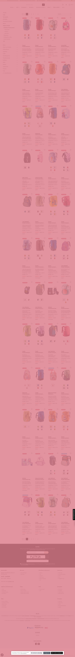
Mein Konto (22, 572)
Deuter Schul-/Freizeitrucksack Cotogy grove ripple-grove (40, 224)
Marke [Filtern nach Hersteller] (10, 46)
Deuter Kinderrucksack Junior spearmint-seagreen (26, 92)
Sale (4, 42)
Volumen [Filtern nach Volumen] (10, 70)
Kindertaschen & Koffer (5, 604)
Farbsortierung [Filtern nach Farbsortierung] (10, 51)
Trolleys (21, 588)
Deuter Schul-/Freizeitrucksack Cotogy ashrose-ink (40, 268)
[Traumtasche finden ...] (35, 5)
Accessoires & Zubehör (7, 23)
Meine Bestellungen (24, 574)
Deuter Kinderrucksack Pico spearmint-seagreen (52, 48)
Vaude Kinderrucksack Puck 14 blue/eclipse (52, 136)
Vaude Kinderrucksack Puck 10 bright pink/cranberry (65, 224)
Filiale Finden (60, 574)
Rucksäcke (5, 20)
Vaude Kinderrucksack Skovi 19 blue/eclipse (39, 395)
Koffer (4, 16)
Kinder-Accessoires (7, 40)
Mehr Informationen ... (24, 653)
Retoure (59, 577)
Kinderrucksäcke (6, 31)
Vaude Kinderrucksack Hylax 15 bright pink (66, 354)
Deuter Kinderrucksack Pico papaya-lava (39, 92)
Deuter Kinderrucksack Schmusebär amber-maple (53, 439)
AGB (47, 565)
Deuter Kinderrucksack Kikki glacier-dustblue (65, 309)
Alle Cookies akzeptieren (57, 652)
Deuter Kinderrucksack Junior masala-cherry (39, 48)
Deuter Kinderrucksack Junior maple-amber (53, 92)
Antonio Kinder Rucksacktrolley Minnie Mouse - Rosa (39, 180)
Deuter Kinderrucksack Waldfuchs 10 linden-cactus (26, 439)
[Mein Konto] (66, 5)
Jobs (40, 581)
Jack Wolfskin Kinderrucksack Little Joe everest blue (65, 92)
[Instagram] (39, 645)
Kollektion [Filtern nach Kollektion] (10, 61)
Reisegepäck (5, 18)
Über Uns (41, 574)
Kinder (2, 600)
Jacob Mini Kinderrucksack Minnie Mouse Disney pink (65, 48)
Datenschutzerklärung (43, 580)
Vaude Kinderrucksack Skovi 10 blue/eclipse (39, 439)
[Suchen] (49, 5)
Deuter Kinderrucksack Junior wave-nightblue (26, 48)
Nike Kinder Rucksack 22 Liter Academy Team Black (26, 180)
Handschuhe (60, 603)
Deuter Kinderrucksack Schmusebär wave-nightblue (26, 268)
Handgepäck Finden (61, 580)
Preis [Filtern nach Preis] (10, 72)
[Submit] (46, 554)
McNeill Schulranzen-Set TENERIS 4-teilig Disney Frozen (26, 481)
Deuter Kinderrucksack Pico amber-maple (65, 439)
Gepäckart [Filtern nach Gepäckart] (10, 53)
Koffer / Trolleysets (23, 592)
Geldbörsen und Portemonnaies (7, 588)
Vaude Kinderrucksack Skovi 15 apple (26, 354)
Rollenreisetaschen (61, 595)
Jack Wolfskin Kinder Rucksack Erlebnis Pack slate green (65, 481)
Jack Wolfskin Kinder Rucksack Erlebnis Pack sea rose (26, 525)
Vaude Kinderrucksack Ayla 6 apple (39, 525)
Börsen (4, 25)
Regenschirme (60, 604)
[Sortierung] (64, 16)
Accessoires (59, 600)
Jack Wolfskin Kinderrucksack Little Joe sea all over (26, 224)
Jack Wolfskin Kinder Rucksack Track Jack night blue (26, 309)
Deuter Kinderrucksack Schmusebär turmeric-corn (52, 224)
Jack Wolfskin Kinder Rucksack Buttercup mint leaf (65, 525)
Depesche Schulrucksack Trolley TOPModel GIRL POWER (26, 395)
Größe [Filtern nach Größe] (10, 55)
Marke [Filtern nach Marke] (10, 64)
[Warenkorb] (71, 5)
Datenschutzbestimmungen (30, 565)
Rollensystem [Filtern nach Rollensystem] (10, 68)
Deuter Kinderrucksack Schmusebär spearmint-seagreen (53, 525)
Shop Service (59, 572)
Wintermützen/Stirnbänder (62, 607)
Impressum (41, 577)
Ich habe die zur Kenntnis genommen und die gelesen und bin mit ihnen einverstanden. (38, 566)
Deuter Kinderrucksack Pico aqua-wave (52, 180)
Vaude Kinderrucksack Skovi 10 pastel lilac (40, 354)
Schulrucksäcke (4, 608)
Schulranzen (6, 33)
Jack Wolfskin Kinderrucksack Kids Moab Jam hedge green (39, 309)
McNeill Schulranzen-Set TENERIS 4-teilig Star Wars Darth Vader (52, 309)
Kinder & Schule (6, 27)
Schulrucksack (6, 35)
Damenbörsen (4, 595)
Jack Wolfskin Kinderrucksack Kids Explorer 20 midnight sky (52, 481)
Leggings (59, 608)
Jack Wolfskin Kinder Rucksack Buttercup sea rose (65, 268)
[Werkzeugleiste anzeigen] (2, 654)
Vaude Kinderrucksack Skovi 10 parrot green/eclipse (65, 395)
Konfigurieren (47, 652)
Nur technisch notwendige (36, 652)
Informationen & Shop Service (44, 572)
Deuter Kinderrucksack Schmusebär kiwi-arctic (26, 136)
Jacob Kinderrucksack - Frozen (65, 136)
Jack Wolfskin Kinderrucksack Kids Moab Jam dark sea (52, 354)
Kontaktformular (11, 583)
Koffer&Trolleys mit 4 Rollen (25, 595)
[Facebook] (36, 645)
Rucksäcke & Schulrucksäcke (9, 29)
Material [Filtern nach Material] (10, 66)
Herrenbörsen (4, 592)
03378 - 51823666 (5, 578)
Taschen (4, 14)
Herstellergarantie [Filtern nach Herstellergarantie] (10, 57)
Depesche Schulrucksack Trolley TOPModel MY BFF (39, 136)
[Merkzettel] (63, 5)
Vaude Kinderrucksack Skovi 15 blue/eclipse (52, 268)
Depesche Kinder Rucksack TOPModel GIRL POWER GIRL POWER (52, 395)
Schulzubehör (4, 607)
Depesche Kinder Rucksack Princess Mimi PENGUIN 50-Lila (39, 481)
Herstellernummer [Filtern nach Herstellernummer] (10, 59)
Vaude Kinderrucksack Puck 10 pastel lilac (65, 180)
